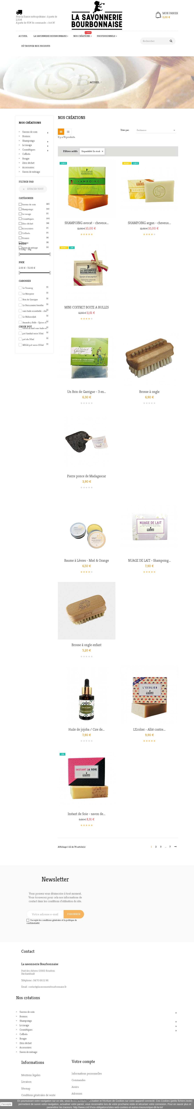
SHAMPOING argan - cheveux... (149, 223)
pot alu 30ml (35, 339)
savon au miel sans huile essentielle (35, 328)
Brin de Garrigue (35, 299)
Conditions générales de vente (38, 1095)
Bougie (25, 158)
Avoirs (75, 1087)
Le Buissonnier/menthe (35, 305)
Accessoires (28, 167)
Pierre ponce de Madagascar (86, 476)
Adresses (77, 1093)
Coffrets (26, 154)
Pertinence (156, 130)
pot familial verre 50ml (35, 333)
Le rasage (27, 145)
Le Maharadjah (35, 316)
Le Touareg (35, 287)
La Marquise (35, 293)
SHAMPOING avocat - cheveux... (87, 223)
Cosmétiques (28, 149)
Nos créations (30, 123)
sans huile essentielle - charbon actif (35, 311)
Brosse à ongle (149, 392)
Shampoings (28, 140)
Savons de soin (29, 131)
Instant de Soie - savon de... (86, 814)
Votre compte (83, 1061)
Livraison (26, 1082)
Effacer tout (32, 188)
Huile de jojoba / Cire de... (87, 729)
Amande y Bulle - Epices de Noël (35, 322)
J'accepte (6, 1104)
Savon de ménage (31, 171)
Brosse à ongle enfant (86, 645)
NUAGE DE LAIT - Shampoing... (149, 561)
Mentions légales (30, 1075)
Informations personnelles (87, 1073)
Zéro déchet (28, 162)
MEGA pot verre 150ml (35, 345)
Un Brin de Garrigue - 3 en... (86, 392)
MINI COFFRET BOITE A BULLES (86, 307)
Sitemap (25, 1088)
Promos (26, 136)
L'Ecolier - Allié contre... (149, 729)
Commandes (78, 1080)
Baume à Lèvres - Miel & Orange (86, 561)
